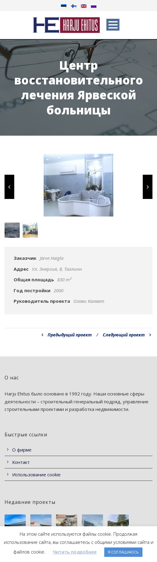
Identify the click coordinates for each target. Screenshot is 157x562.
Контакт (21, 462)
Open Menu (112, 25)
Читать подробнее (75, 552)
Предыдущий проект (67, 335)
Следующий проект (127, 335)
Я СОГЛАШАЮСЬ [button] (123, 552)
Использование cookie (36, 474)
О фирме (22, 450)
